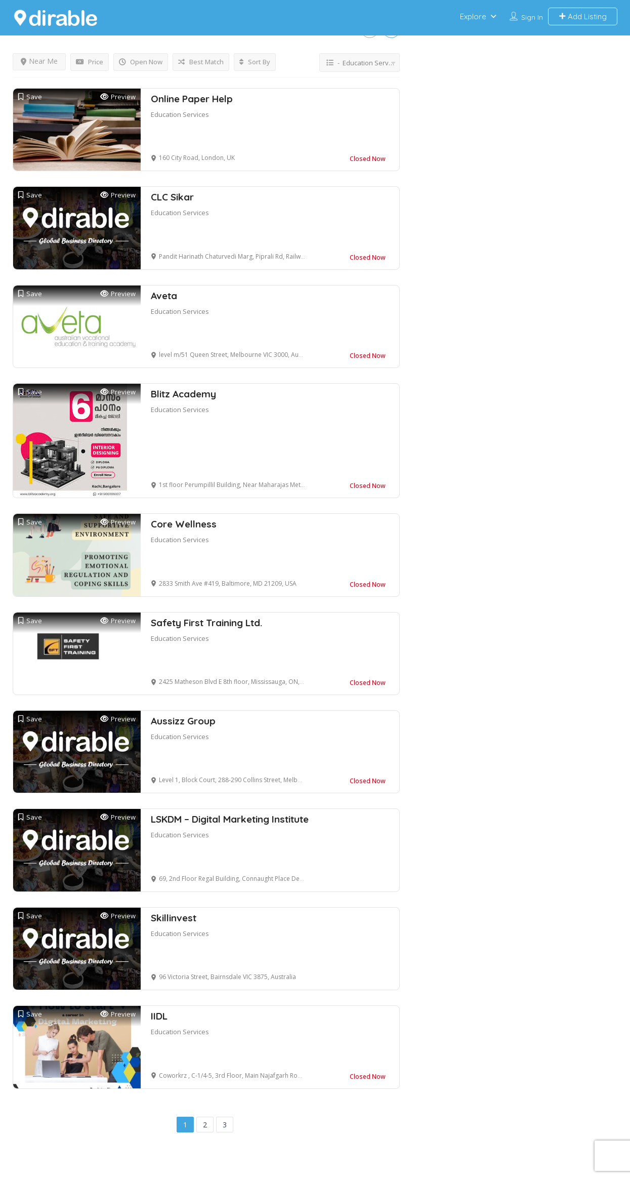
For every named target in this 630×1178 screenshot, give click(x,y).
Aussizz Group (183, 721)
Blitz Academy (183, 394)
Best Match (201, 61)
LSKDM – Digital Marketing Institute (230, 819)
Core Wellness (184, 524)
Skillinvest (173, 918)
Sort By (254, 61)
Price (89, 61)
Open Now (140, 61)
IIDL (159, 1016)
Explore (473, 16)
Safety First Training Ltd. (206, 623)
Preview (118, 97)
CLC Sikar (172, 197)
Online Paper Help (192, 99)
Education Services (180, 114)
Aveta (164, 296)
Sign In (532, 17)
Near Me (39, 61)
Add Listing (583, 16)
